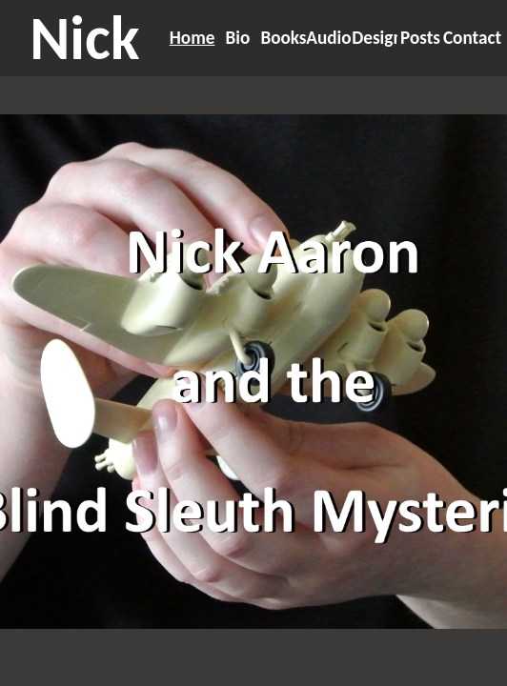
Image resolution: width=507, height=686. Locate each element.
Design (377, 38)
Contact (472, 38)
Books (283, 38)
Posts (420, 38)
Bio (238, 38)
